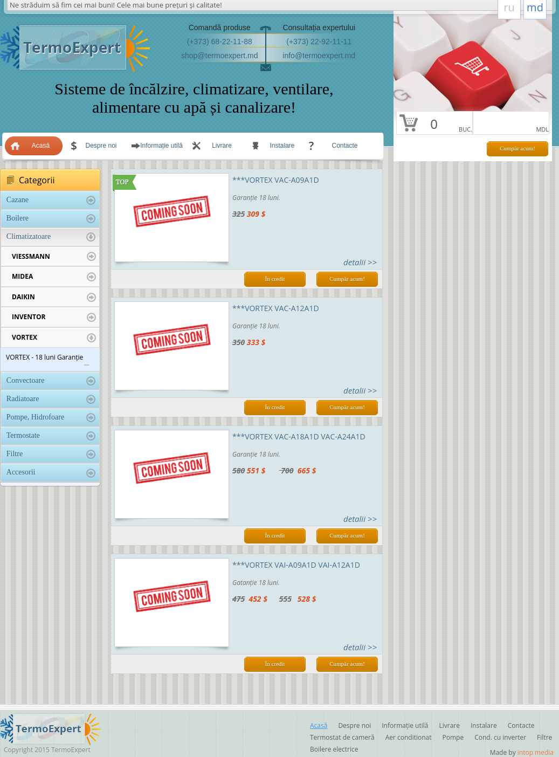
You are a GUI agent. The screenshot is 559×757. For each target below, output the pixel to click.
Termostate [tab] (50, 436)
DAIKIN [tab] (54, 297)
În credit (275, 279)
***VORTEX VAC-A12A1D (275, 308)
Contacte (344, 145)
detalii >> (360, 262)
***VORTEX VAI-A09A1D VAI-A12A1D (296, 565)
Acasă (41, 145)
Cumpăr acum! (517, 148)
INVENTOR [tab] (54, 317)
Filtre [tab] (50, 454)
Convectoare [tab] (50, 381)
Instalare (282, 145)
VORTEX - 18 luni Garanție (44, 357)
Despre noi (100, 145)
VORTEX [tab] (54, 337)
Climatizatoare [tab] (50, 237)
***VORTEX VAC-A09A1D (275, 180)
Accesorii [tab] (50, 472)
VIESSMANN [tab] (54, 256)
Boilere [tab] (50, 218)
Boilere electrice (334, 749)
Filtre (544, 737)
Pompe (453, 737)
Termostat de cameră (342, 737)
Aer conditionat (408, 737)
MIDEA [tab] (54, 276)
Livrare (222, 145)
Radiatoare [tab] (50, 399)
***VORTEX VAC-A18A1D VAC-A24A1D (298, 436)
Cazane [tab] (50, 200)
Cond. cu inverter (500, 737)
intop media (535, 752)
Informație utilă (161, 145)
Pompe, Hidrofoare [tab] (50, 417)
